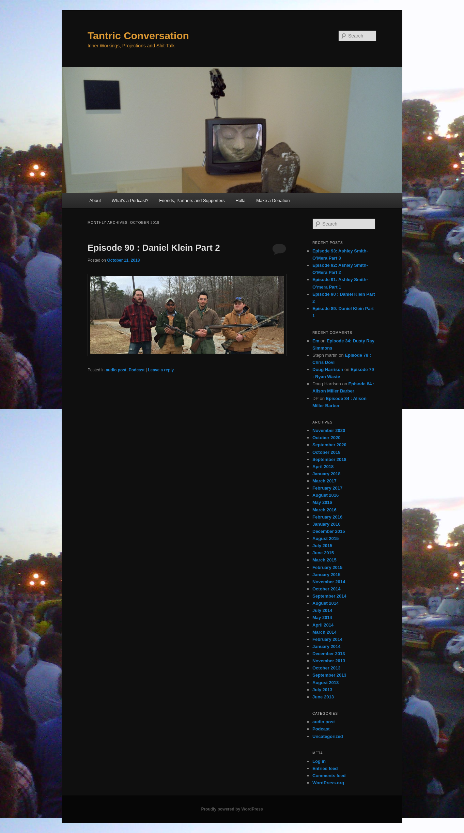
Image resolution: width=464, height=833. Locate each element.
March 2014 (324, 632)
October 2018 (326, 452)
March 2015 (324, 559)
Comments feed (329, 775)
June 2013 (323, 696)
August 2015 (325, 538)
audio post (116, 370)
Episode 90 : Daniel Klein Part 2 (154, 248)
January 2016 (326, 524)
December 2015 (328, 531)
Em (315, 340)
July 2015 (322, 545)
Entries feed (325, 768)
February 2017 (327, 488)
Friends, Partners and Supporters (192, 200)
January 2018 (326, 473)
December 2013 (328, 653)
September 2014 (329, 596)
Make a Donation (273, 200)
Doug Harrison (327, 369)
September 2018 (329, 459)
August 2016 (325, 495)
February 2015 (327, 567)
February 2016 (327, 517)
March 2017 (324, 480)
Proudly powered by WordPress (232, 809)
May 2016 (322, 502)
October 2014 (326, 588)
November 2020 (328, 430)
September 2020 (329, 444)
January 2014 (326, 646)
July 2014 (322, 610)
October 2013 (326, 667)
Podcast (137, 370)
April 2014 (323, 625)
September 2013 (329, 675)
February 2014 (327, 639)
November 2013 (328, 660)
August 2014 (325, 603)
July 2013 (322, 689)
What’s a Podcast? (130, 200)
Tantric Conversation (138, 35)
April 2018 (323, 466)
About (95, 200)
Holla (240, 200)
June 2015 (323, 552)
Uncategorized (327, 736)
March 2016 (324, 509)
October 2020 (326, 437)
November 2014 (328, 581)
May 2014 (322, 617)
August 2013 (325, 682)
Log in (319, 761)
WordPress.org (328, 782)
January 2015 (326, 574)
